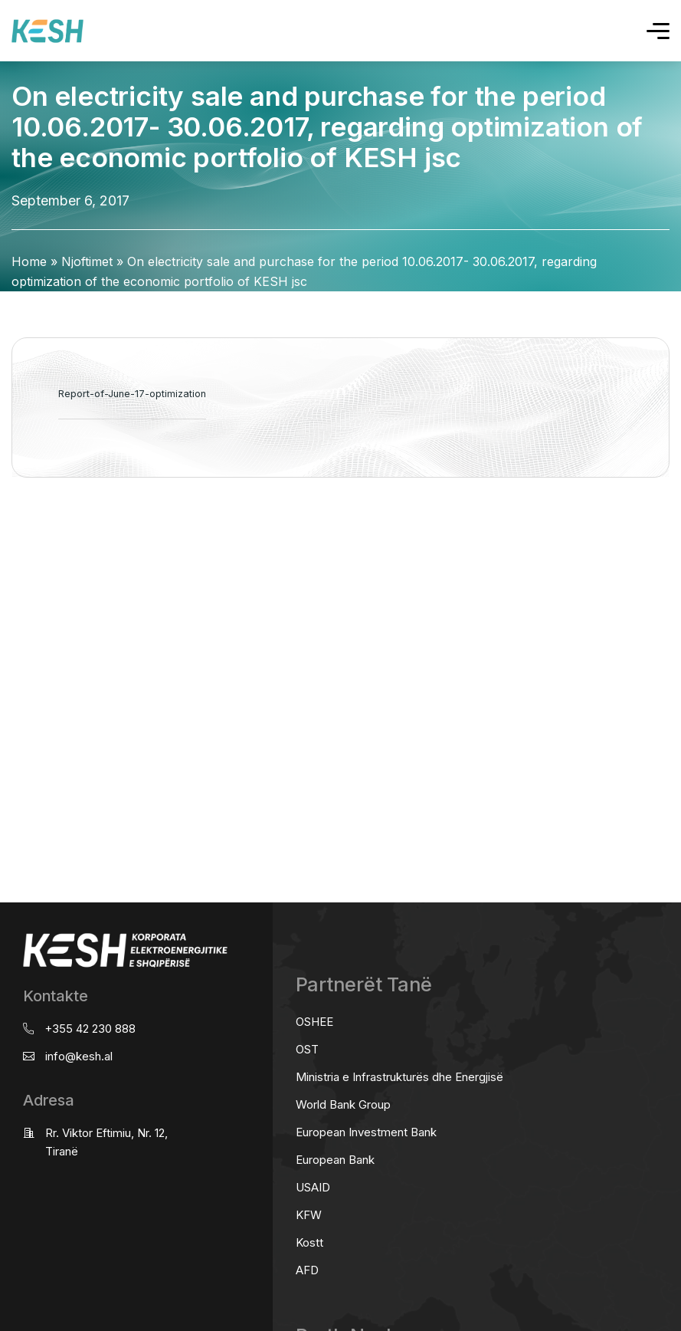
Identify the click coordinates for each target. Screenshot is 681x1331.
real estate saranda (5, 537)
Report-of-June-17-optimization (132, 393)
